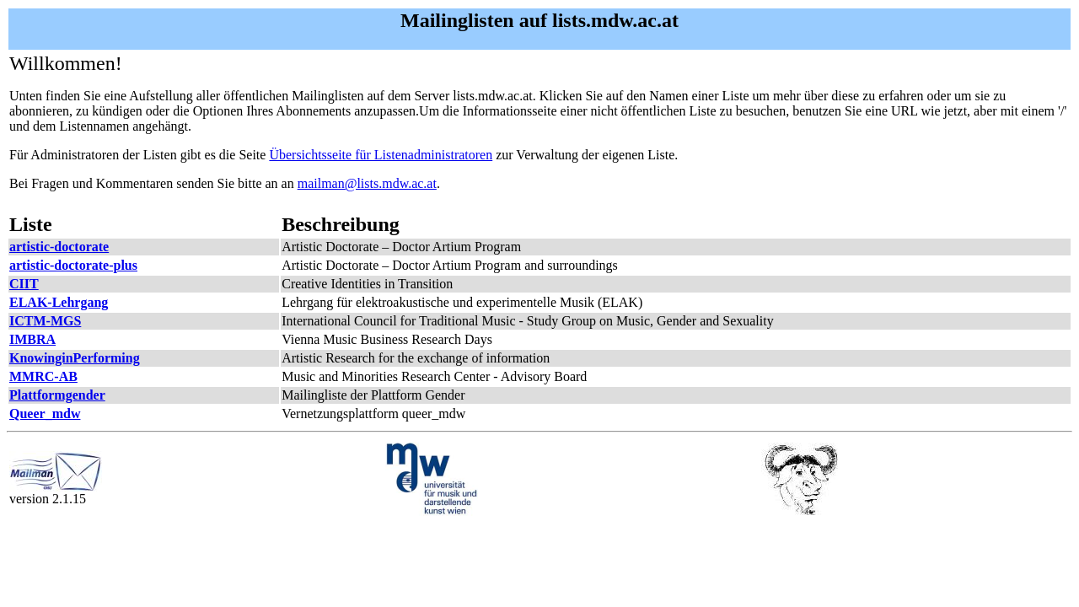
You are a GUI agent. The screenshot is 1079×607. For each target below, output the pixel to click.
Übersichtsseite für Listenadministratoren (380, 155)
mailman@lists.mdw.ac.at (367, 183)
